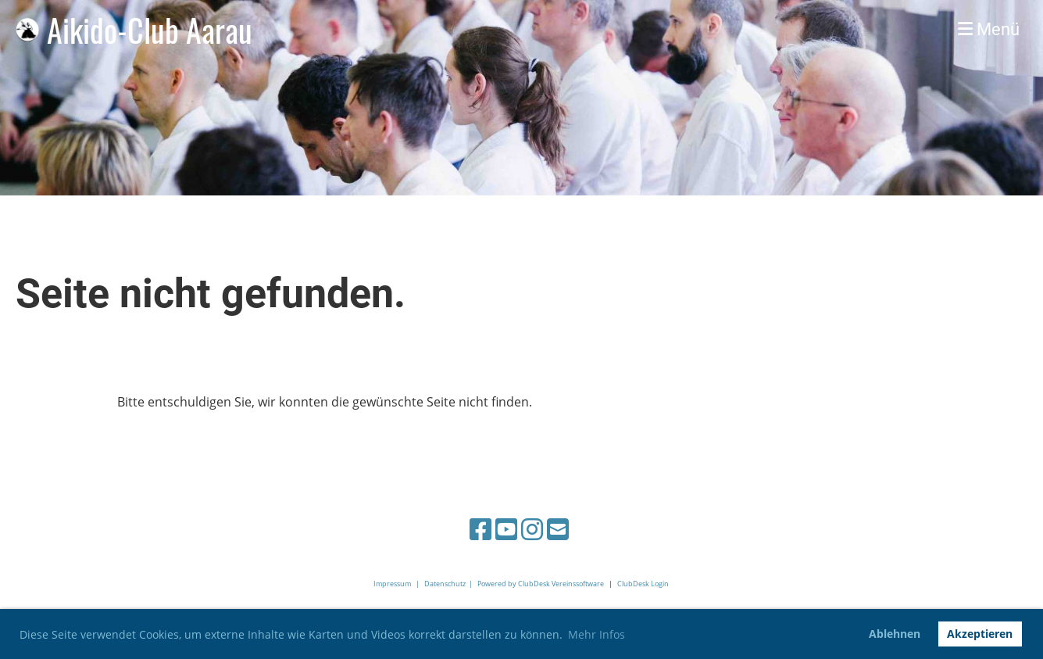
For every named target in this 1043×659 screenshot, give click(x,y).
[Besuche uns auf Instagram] (532, 529)
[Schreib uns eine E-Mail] (558, 529)
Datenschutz (445, 583)
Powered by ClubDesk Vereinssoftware (540, 583)
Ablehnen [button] (894, 633)
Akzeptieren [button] (980, 633)
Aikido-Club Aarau (149, 30)
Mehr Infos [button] (596, 634)
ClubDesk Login (643, 583)
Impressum (392, 583)
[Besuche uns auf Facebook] (480, 529)
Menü (989, 29)
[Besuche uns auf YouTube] (506, 529)
